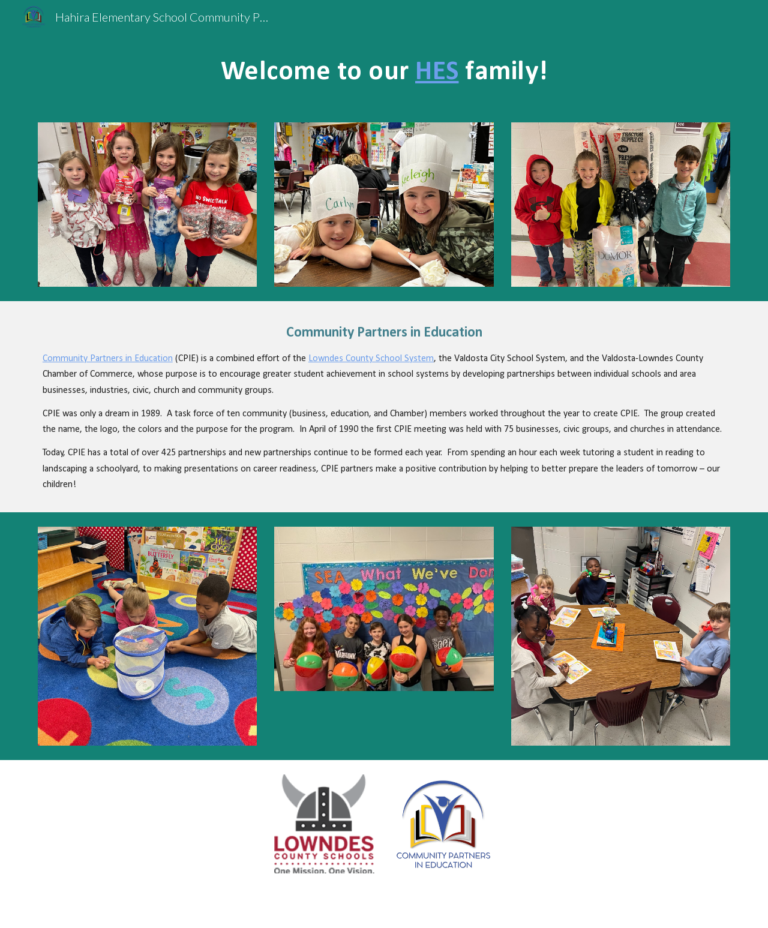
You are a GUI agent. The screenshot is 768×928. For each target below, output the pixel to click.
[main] (384, 71)
